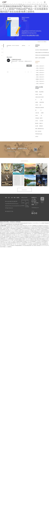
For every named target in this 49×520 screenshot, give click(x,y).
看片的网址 (20, 227)
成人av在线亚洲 (31, 240)
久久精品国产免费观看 (32, 244)
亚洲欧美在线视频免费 (10, 233)
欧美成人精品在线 (32, 237)
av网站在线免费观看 (12, 242)
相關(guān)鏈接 (24, 197)
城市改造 (40, 57)
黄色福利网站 (25, 242)
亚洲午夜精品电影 (38, 227)
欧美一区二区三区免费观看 (23, 236)
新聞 (16, 201)
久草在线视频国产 (33, 241)
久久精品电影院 (12, 228)
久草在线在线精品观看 (26, 245)
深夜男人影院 (21, 231)
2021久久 (17, 237)
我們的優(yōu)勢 (29, 2)
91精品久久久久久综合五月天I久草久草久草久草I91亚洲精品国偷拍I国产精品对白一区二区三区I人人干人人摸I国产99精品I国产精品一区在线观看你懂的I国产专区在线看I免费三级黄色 (24, 7)
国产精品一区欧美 (13, 236)
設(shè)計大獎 (38, 49)
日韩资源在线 (32, 236)
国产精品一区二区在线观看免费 (34, 242)
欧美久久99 (25, 240)
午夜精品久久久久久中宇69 (24, 229)
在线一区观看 (8, 237)
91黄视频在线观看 (18, 238)
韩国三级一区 (33, 229)
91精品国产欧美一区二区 (11, 244)
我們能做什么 (34, 2)
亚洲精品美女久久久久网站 (28, 227)
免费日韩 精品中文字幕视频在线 (40, 240)
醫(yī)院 (36, 123)
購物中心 (37, 57)
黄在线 (13, 237)
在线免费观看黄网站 (26, 228)
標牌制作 (41, 126)
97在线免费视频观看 (35, 232)
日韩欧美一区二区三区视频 (27, 238)
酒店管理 (41, 2)
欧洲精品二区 (26, 241)
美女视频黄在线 (40, 225)
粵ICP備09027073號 (9, 211)
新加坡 (18, 197)
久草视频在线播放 (33, 231)
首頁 (23, 2)
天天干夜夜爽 (38, 236)
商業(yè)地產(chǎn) (39, 52)
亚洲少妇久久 (19, 242)
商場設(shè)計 (38, 55)
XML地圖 (13, 201)
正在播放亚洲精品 (19, 241)
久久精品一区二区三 (16, 234)
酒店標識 (22, 202)
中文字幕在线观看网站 (19, 232)
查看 (29, 65)
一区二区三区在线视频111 (21, 244)
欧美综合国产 (8, 234)
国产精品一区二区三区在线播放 (12, 229)
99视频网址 (34, 225)
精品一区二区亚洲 (14, 227)
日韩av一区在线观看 (10, 232)
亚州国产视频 (36, 238)
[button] (3, 260)
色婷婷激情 (27, 231)
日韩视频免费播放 (18, 245)
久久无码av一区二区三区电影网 (8, 245)
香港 (14, 197)
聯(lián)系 (38, 2)
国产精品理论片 (18, 233)
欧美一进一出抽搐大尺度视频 (35, 233)
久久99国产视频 (25, 233)
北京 (9, 197)
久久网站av (15, 231)
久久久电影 (12, 241)
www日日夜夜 (22, 225)
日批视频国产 (19, 228)
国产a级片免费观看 (18, 240)
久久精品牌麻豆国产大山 (8, 231)
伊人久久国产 (11, 240)
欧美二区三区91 (28, 225)
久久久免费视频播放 (10, 238)
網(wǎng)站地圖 (8, 201)
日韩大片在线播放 (24, 234)
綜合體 (36, 126)
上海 (12, 197)
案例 (25, 2)
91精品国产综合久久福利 (36, 228)
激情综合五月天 (28, 232)
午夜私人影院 (16, 225)
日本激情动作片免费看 (23, 237)
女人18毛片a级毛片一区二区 (34, 234)
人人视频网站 (8, 246)
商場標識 (22, 205)
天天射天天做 (10, 225)
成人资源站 (34, 245)
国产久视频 (39, 244)
